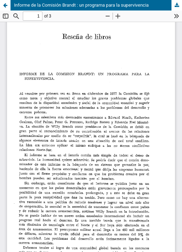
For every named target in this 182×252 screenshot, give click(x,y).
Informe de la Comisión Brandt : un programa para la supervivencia (81, 5)
